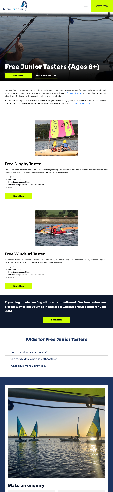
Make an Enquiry (46, 75)
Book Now (102, 5)
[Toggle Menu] (86, 6)
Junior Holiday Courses (81, 103)
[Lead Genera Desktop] (14, 6)
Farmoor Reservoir (74, 93)
